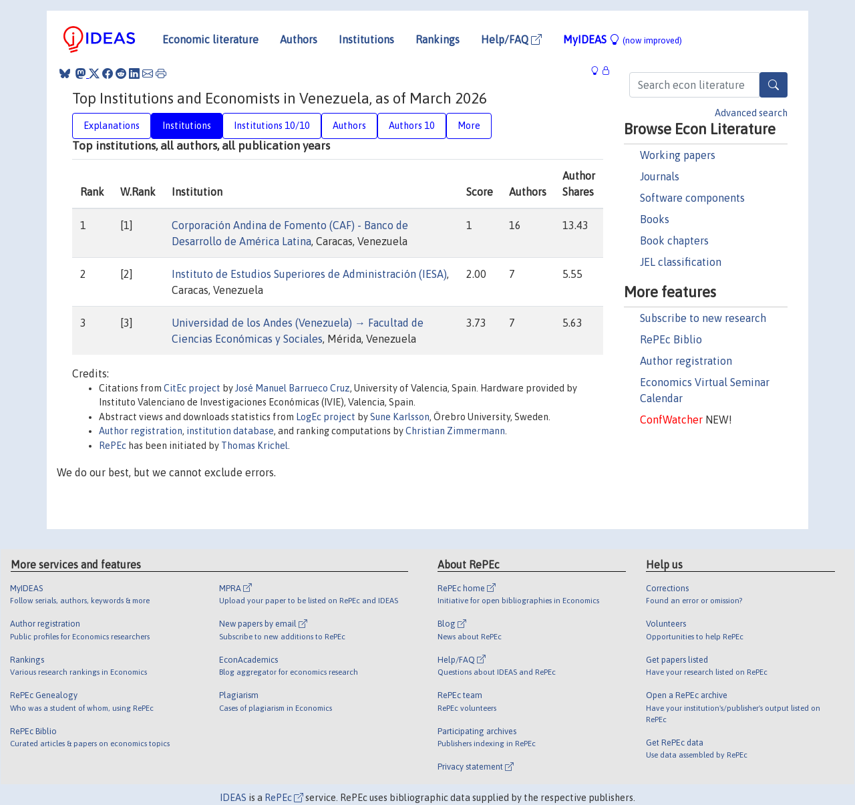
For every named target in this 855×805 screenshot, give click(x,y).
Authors (298, 39)
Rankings (437, 39)
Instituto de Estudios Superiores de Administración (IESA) (309, 274)
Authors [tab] (349, 125)
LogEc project (325, 417)
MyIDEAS (622, 39)
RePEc (112, 445)
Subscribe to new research (703, 318)
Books (654, 219)
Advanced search (751, 113)
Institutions (366, 39)
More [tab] (469, 125)
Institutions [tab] (186, 125)
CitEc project (192, 388)
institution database (230, 431)
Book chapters (674, 240)
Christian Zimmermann (455, 431)
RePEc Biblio (671, 339)
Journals (659, 176)
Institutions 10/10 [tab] (272, 125)
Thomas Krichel (254, 445)
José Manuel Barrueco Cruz (292, 388)
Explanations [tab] (111, 125)
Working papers (677, 155)
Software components (692, 198)
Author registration (686, 361)
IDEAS (233, 797)
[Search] (773, 85)
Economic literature (210, 39)
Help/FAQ (511, 39)
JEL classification (680, 262)
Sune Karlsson (400, 417)
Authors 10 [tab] (412, 125)
